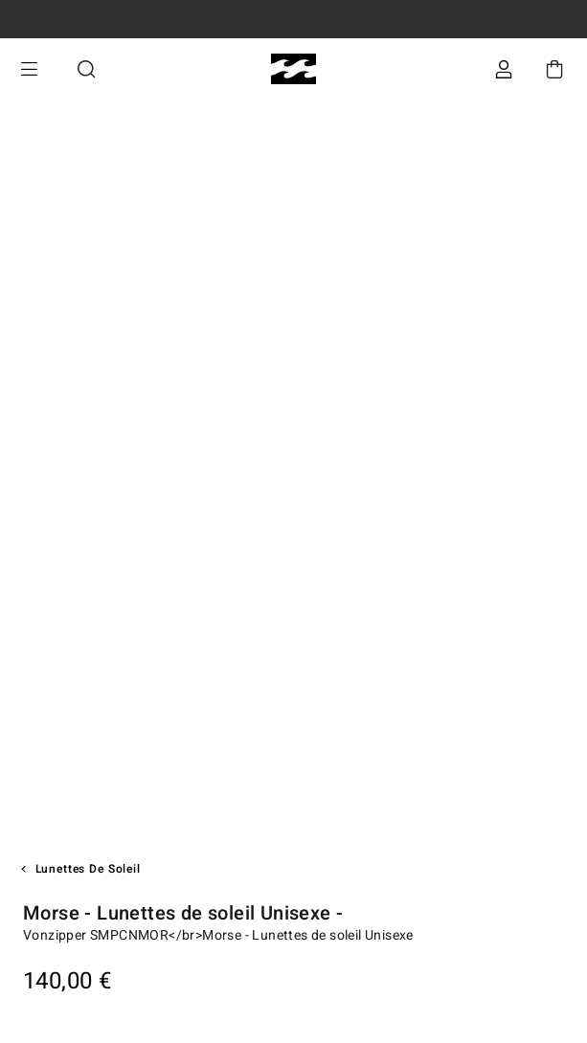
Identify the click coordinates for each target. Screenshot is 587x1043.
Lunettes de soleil (88, 868)
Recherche (86, 69)
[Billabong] (293, 69)
